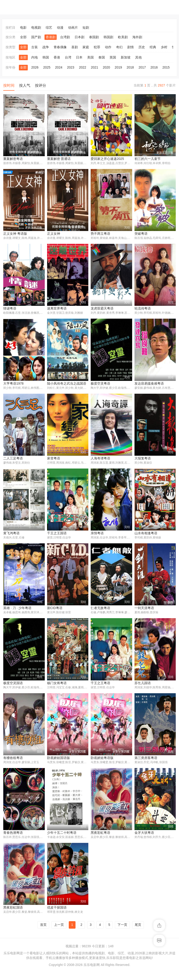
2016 (154, 67)
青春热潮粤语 (13, 834)
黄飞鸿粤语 (11, 534)
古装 (34, 47)
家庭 (86, 47)
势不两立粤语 (100, 234)
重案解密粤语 (13, 159)
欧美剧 (123, 37)
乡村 (164, 47)
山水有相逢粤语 (145, 534)
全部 (23, 37)
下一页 (122, 926)
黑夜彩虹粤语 (100, 834)
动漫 (60, 27)
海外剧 (137, 37)
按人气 (24, 85)
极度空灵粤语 (100, 384)
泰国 (101, 57)
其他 (138, 57)
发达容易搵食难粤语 (149, 384)
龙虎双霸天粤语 (102, 309)
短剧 (86, 27)
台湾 (68, 57)
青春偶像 (60, 47)
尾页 (138, 926)
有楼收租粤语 (13, 759)
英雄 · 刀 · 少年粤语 (17, 609)
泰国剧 (94, 37)
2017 (142, 67)
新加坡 (126, 57)
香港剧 (50, 37)
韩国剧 (108, 37)
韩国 (45, 57)
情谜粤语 (9, 309)
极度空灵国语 (13, 684)
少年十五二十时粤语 (61, 834)
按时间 (8, 85)
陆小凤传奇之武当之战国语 (66, 384)
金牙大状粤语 (144, 834)
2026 (34, 67)
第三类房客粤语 (145, 759)
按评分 (40, 85)
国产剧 (36, 37)
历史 (141, 47)
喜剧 (74, 47)
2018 (130, 67)
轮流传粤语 (142, 309)
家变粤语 (53, 459)
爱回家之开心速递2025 (107, 159)
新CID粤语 (54, 609)
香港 (57, 57)
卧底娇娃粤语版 (102, 759)
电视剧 (36, 27)
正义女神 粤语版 (15, 234)
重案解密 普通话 (59, 159)
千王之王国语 (57, 534)
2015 (166, 67)
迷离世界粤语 (57, 309)
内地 (34, 57)
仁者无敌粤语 (100, 609)
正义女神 (53, 234)
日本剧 (79, 37)
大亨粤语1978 (13, 384)
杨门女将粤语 (57, 684)
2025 (46, 67)
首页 (43, 926)
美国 (90, 57)
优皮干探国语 (57, 909)
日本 (79, 57)
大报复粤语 (142, 459)
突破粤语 (141, 234)
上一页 (59, 926)
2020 (106, 67)
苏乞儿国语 (142, 684)
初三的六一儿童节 (147, 159)
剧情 (130, 47)
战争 (45, 47)
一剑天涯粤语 (144, 609)
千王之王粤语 (100, 684)
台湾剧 (65, 37)
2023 (70, 67)
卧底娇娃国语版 (58, 759)
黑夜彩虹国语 (13, 909)
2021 (94, 67)
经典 (153, 47)
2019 (118, 67)
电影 (23, 27)
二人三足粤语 (13, 459)
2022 (82, 67)
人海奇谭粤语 (100, 459)
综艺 (49, 27)
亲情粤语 (97, 534)
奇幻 (119, 47)
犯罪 (97, 47)
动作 (108, 47)
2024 (58, 67)
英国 (113, 57)
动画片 (73, 27)
